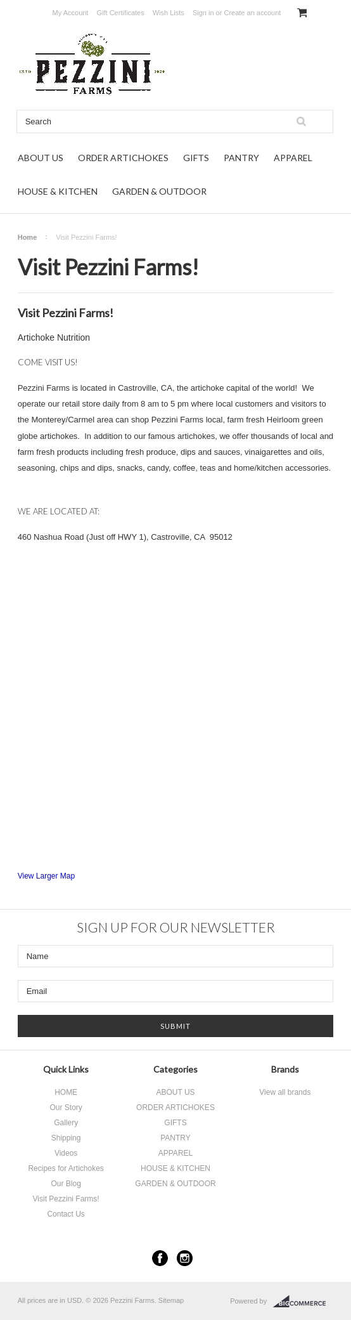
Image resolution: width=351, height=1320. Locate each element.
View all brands (284, 1092)
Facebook (160, 1258)
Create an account (252, 12)
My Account (71, 12)
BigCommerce (303, 1302)
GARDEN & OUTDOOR (159, 191)
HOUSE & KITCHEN (58, 191)
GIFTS (196, 157)
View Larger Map (46, 876)
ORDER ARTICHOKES (123, 157)
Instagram (185, 1258)
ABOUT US (40, 157)
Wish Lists (168, 12)
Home (27, 237)
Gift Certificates (120, 12)
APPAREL (293, 157)
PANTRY (241, 157)
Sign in (203, 12)
